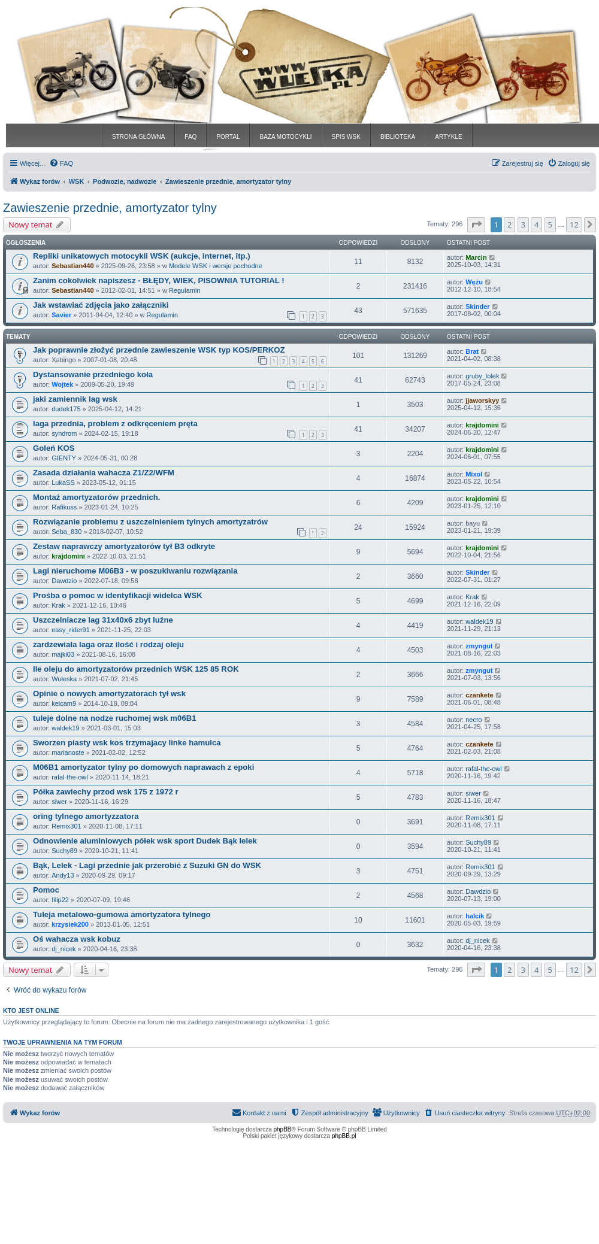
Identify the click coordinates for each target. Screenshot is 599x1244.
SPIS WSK (346, 136)
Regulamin (185, 290)
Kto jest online (31, 1010)
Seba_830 (66, 531)
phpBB (283, 1129)
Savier (61, 314)
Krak (58, 605)
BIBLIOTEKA (397, 136)
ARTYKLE (448, 136)
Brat (472, 351)
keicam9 (64, 703)
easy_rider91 (71, 629)
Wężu (474, 282)
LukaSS (63, 482)
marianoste (68, 752)
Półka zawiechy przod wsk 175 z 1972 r (106, 791)
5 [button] (550, 224)
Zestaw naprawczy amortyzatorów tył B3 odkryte (124, 546)
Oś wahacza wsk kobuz (76, 938)
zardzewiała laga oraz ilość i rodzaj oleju (108, 644)
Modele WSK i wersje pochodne (215, 265)
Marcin (475, 257)
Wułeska (64, 678)
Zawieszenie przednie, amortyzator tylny (110, 207)
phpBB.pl (344, 1136)
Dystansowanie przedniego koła (93, 374)
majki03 (63, 654)
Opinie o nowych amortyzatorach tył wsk (109, 693)
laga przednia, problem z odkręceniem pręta (115, 423)
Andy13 (63, 875)
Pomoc (46, 889)
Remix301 (66, 826)
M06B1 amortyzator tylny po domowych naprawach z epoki (143, 767)
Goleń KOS (54, 448)
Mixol (473, 474)
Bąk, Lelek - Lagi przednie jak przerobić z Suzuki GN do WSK (147, 865)
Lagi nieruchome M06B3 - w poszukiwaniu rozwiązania (135, 570)
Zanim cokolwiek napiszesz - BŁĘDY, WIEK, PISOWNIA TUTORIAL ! (159, 280)
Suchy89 (64, 850)
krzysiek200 (70, 924)
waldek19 (479, 621)
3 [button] (523, 224)
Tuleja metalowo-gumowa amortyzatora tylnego (122, 914)
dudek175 (66, 408)
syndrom (64, 433)
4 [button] (536, 224)
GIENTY (64, 458)
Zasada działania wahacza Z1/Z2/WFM (103, 472)
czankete (479, 695)
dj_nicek (63, 948)
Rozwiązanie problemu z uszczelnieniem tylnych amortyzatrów (150, 521)
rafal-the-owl (70, 777)
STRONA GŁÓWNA (138, 136)
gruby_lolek (482, 376)
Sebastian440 (72, 265)
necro (473, 719)
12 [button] (574, 224)
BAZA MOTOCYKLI (285, 136)
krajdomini (482, 425)
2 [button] (509, 224)
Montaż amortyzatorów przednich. (96, 497)
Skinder (477, 306)
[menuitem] (61, 163)
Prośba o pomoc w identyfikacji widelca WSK (117, 595)
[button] (476, 224)
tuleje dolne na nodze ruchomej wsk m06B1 (114, 718)
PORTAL (228, 136)
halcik (474, 916)
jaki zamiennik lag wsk (75, 399)
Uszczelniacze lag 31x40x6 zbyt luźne (103, 619)
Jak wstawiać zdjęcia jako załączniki (101, 305)
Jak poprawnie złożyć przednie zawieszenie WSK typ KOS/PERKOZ (159, 349)
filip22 (60, 899)
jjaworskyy (482, 400)
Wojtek (62, 384)
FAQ (190, 136)
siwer (59, 801)
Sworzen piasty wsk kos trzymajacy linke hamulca (127, 742)
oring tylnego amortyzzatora (86, 816)
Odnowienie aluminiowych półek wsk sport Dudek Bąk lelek (145, 840)
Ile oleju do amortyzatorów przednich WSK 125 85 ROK (136, 669)
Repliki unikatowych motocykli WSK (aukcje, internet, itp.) (141, 255)
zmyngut (478, 646)
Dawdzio (64, 580)
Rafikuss (64, 507)
